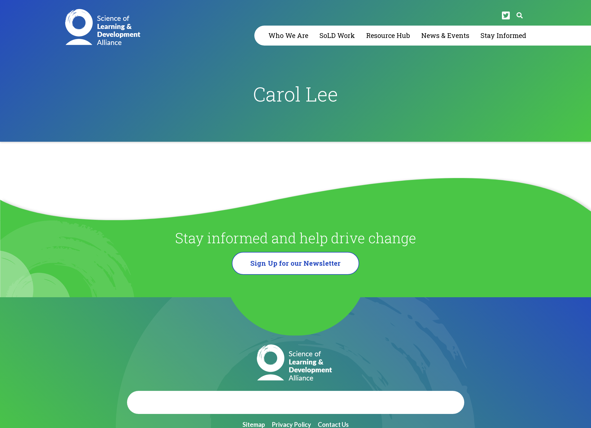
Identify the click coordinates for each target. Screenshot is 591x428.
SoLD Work (337, 35)
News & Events (445, 35)
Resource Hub (388, 35)
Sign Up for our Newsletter (295, 263)
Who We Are (288, 35)
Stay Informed (503, 35)
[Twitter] (506, 15)
